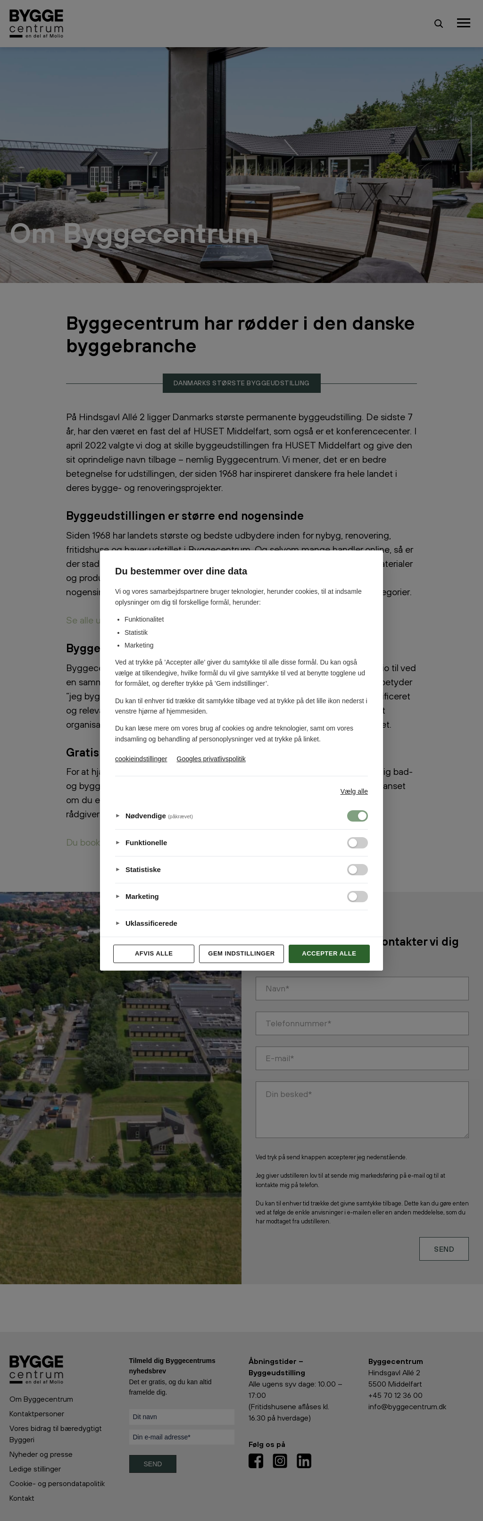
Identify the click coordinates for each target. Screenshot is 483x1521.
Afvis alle (154, 953)
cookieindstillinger (141, 759)
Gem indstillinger (241, 953)
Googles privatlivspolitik (211, 759)
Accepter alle (329, 953)
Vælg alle (354, 791)
